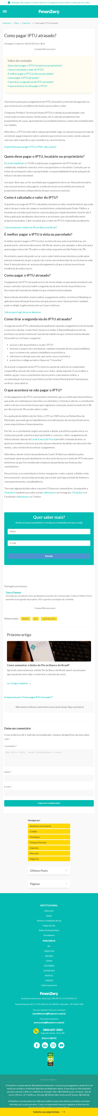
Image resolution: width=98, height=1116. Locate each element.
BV (49, 946)
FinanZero (10, 492)
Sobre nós (49, 910)
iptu (35, 619)
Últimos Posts (39, 870)
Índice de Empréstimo (49, 930)
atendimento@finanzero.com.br (49, 1013)
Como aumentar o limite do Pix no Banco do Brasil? (30, 227)
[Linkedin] (45, 1045)
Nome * (7, 772)
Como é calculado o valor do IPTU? (26, 69)
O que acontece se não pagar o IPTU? (27, 85)
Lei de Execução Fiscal (43, 439)
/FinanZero (78, 492)
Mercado (34, 853)
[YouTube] (61, 1045)
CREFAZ (49, 980)
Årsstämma (49, 935)
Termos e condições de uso (49, 920)
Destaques (35, 837)
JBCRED (49, 956)
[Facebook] (37, 1045)
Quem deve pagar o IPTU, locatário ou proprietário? (35, 65)
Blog (17, 23)
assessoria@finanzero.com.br (49, 1022)
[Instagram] (53, 1045)
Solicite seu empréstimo (49, 1111)
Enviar (49, 556)
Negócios (34, 858)
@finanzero (50, 492)
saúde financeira (49, 619)
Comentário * (10, 746)
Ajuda (49, 915)
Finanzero (7, 23)
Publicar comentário (49, 803)
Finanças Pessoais (38, 842)
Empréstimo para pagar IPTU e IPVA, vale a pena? (30, 146)
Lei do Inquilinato (15, 163)
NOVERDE (49, 965)
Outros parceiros (49, 985)
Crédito (33, 831)
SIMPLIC (49, 975)
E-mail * (8, 786)
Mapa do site (49, 925)
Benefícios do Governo (40, 826)
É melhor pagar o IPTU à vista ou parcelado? (31, 73)
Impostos (26, 23)
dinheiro (25, 619)
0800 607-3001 (53, 1029)
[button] (6, 11)
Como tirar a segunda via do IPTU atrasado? (31, 81)
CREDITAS (49, 951)
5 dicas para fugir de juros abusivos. (22, 312)
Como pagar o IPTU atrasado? (23, 77)
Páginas (35, 883)
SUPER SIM (49, 970)
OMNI (49, 960)
